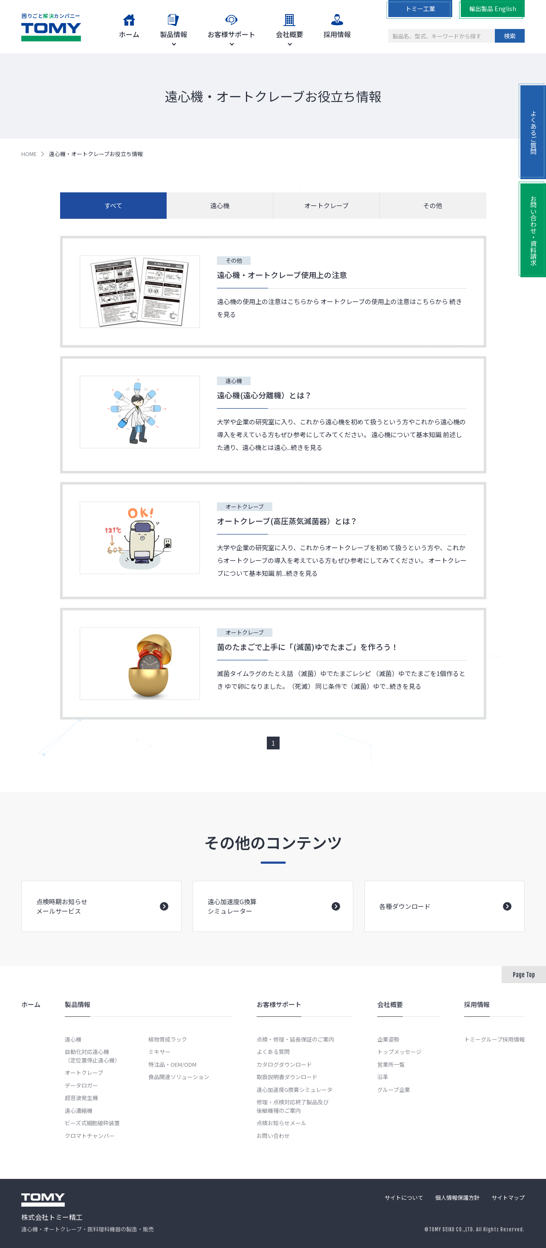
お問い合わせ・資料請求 (533, 230)
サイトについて (403, 1197)
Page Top (524, 974)
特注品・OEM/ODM (172, 1064)
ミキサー (159, 1052)
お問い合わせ (273, 1136)
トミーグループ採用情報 (494, 1039)
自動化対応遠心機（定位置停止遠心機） (92, 1056)
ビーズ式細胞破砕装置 (92, 1123)
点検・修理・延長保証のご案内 (295, 1039)
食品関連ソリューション (178, 1077)
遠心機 (219, 205)
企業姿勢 (388, 1039)
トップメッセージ (399, 1052)
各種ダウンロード (445, 920)
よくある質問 (273, 1052)
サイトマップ (508, 1197)
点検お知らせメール (281, 1123)
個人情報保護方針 (457, 1197)
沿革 (382, 1077)
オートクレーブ (326, 205)
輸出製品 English (492, 8)
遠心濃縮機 (78, 1110)
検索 (510, 36)
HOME (29, 154)
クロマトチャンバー (90, 1136)
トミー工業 (420, 8)
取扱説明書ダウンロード (287, 1077)
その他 (432, 205)
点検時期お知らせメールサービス (102, 918)
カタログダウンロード (284, 1064)
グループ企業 (393, 1089)
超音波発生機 (81, 1098)
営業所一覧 (391, 1064)
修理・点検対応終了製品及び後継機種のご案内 (293, 1106)
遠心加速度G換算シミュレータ (294, 1089)
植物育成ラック (167, 1039)
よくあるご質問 (533, 132)
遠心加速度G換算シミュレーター (274, 918)
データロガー (81, 1085)
